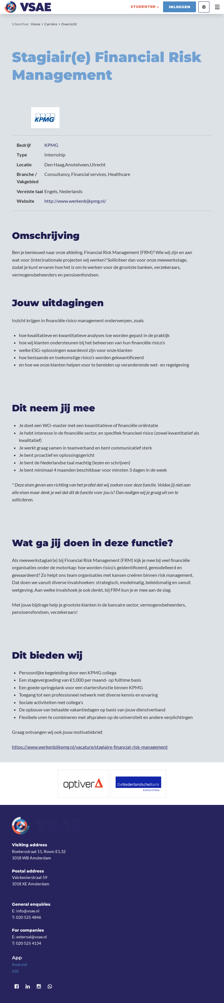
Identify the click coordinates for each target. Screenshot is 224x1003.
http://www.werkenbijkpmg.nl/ (75, 201)
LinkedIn (27, 986)
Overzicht (69, 24)
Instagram (38, 986)
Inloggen (179, 7)
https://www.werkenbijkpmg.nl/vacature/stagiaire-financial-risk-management (90, 747)
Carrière (50, 24)
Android (19, 964)
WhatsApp (50, 986)
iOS (15, 971)
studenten (143, 6)
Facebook (16, 986)
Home (35, 24)
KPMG (51, 145)
